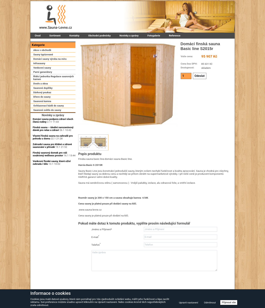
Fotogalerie (153, 35)
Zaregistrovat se (41, 239)
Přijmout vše (229, 302)
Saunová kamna (42, 116)
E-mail (95, 236)
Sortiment (55, 35)
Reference (174, 35)
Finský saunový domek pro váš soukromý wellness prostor (50, 182)
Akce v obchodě (42, 65)
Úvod (37, 35)
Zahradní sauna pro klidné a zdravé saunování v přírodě (52, 174)
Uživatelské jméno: (53, 205)
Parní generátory (42, 87)
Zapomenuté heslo (62, 239)
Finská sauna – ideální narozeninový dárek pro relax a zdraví (53, 157)
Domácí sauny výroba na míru (49, 74)
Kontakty (74, 35)
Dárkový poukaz (42, 107)
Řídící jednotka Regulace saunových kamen (53, 93)
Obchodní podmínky (99, 35)
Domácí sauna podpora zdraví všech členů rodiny (53, 148)
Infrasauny (39, 78)
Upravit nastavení (188, 302)
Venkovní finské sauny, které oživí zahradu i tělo (52, 190)
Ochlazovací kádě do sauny (48, 120)
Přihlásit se (53, 225)
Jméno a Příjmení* (101, 229)
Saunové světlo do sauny (47, 125)
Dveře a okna (40, 98)
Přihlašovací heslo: (53, 214)
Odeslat (200, 76)
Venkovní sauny (42, 82)
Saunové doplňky (42, 103)
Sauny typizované (43, 69)
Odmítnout (210, 302)
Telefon (96, 244)
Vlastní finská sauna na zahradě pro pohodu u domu (53, 165)
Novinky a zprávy (129, 35)
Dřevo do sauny (42, 112)
